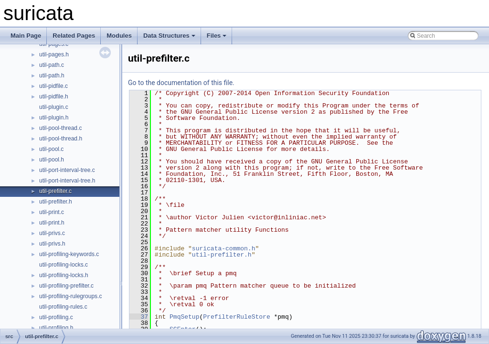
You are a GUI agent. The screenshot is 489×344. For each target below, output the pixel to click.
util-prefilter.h (55, 201)
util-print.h (51, 222)
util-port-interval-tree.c (67, 170)
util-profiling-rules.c (63, 306)
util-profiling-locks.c (63, 264)
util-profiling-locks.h (63, 275)
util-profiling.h (56, 327)
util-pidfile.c (53, 86)
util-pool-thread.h (60, 138)
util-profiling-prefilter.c (66, 285)
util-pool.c (51, 149)
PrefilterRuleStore (236, 316)
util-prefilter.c (55, 191)
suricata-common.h (223, 248)
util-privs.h (52, 243)
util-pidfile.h (53, 96)
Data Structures (169, 35)
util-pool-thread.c (60, 128)
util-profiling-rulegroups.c (70, 296)
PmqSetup (184, 316)
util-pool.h (51, 159)
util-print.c (51, 212)
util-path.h (51, 75)
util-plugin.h (53, 117)
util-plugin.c (53, 107)
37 (138, 316)
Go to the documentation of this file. (181, 82)
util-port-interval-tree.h (67, 180)
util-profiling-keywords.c (69, 254)
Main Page (26, 35)
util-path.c (51, 65)
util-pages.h (54, 54)
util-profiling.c (56, 317)
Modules (119, 35)
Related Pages (74, 35)
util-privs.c (52, 233)
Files (217, 35)
